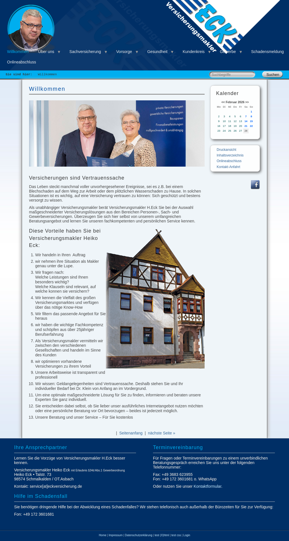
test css (176, 535)
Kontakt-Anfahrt (228, 167)
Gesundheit (157, 51)
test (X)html (162, 535)
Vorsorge (124, 51)
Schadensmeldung (267, 51)
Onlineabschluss (21, 62)
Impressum (115, 535)
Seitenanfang (131, 433)
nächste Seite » (161, 433)
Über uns (46, 51)
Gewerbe (228, 51)
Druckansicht (226, 150)
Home (102, 535)
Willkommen (18, 51)
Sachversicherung (85, 51)
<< (223, 102)
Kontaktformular (207, 486)
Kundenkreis (194, 51)
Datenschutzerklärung (138, 535)
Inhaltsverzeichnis (230, 155)
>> (247, 102)
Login (186, 535)
